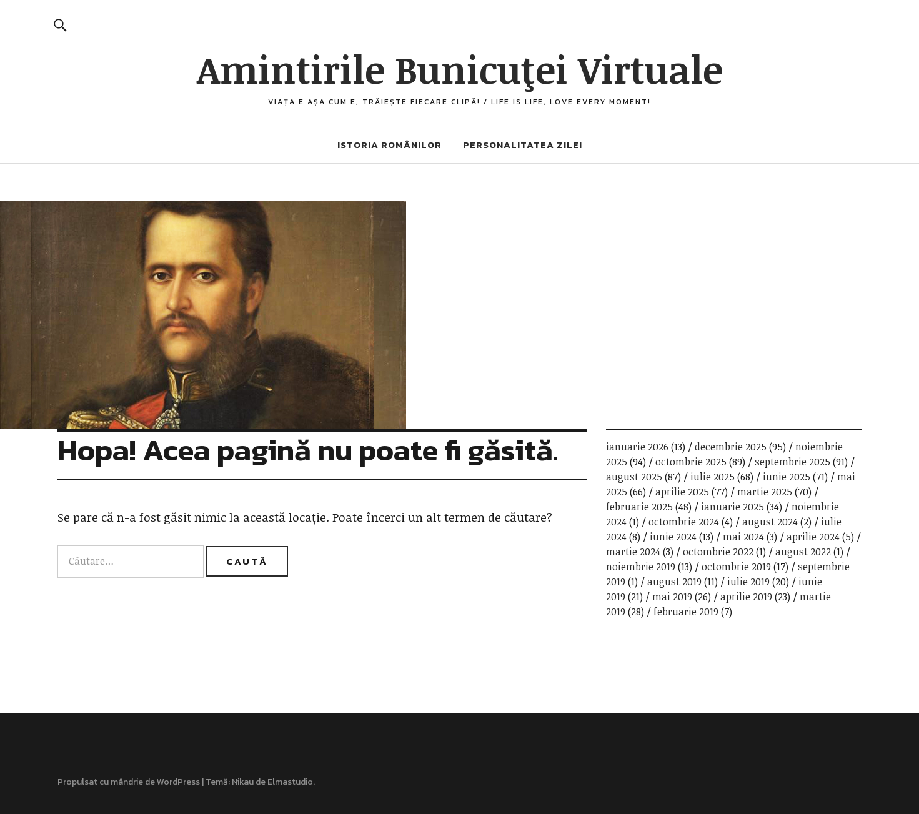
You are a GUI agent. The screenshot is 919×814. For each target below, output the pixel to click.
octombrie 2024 (683, 522)
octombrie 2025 (691, 462)
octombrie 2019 (736, 566)
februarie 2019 (685, 611)
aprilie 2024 (813, 536)
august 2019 (674, 581)
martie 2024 (633, 551)
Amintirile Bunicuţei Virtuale (460, 68)
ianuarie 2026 (637, 447)
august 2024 (770, 522)
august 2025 (634, 477)
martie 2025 (764, 492)
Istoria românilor (389, 144)
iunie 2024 (673, 536)
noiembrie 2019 (640, 566)
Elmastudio (290, 781)
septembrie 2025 (792, 462)
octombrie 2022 (718, 551)
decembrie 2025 (731, 447)
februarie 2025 (639, 507)
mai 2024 (743, 536)
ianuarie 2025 (732, 507)
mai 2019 (672, 596)
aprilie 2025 (682, 492)
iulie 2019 (748, 581)
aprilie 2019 (746, 596)
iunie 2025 (786, 477)
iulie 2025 (712, 477)
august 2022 (803, 551)
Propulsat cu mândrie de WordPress (128, 781)
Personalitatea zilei (522, 144)
